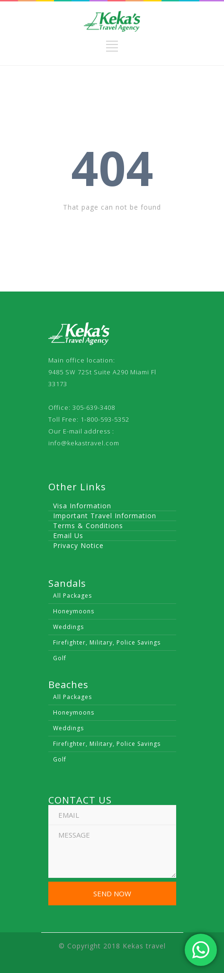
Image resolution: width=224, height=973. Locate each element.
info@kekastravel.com (83, 443)
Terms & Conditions (88, 525)
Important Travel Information (104, 515)
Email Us (68, 535)
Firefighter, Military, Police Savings (107, 642)
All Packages (72, 596)
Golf (59, 658)
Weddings (68, 627)
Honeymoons (73, 611)
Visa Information (82, 505)
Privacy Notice (78, 545)
